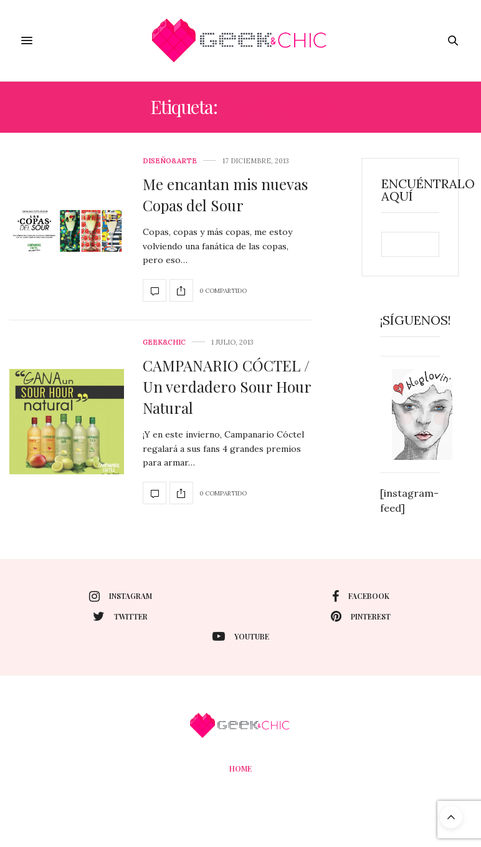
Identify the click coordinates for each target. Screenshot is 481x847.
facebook (360, 596)
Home (240, 768)
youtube (240, 636)
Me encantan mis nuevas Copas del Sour (225, 194)
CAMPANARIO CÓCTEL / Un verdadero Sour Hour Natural (227, 386)
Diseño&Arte (170, 161)
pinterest (361, 616)
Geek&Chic (164, 342)
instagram (120, 596)
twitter (120, 616)
